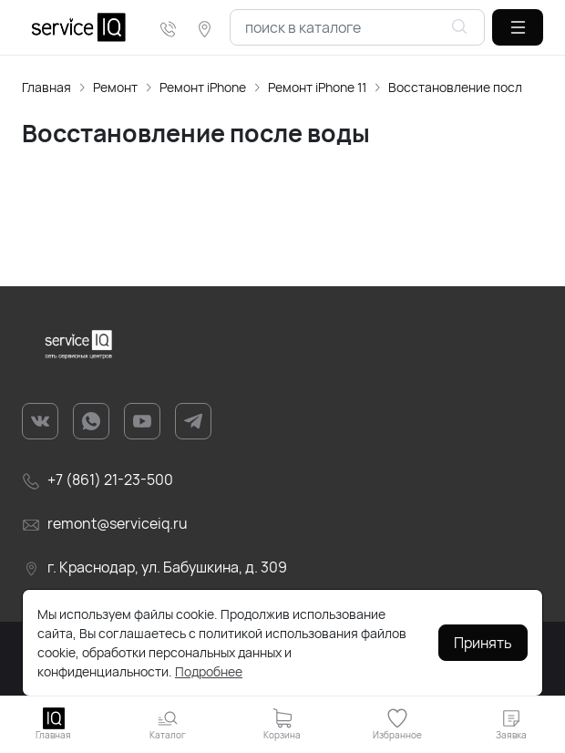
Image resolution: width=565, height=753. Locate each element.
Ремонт (115, 87)
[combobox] (357, 27)
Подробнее (208, 671)
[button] (517, 27)
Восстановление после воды (475, 87)
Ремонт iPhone (202, 87)
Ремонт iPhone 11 (317, 87)
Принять (483, 643)
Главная (46, 87)
